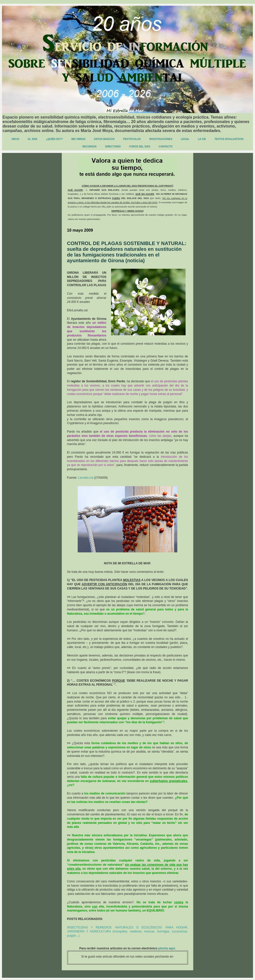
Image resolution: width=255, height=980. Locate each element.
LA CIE (202, 139)
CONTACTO (166, 146)
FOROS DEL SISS (139, 146)
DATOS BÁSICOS (104, 139)
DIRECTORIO (113, 146)
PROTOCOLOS (132, 139)
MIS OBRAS (78, 139)
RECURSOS (89, 146)
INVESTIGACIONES (160, 139)
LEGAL (185, 139)
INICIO (15, 139)
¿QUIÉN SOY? (54, 139)
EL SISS (32, 139)
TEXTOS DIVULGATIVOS (229, 139)
